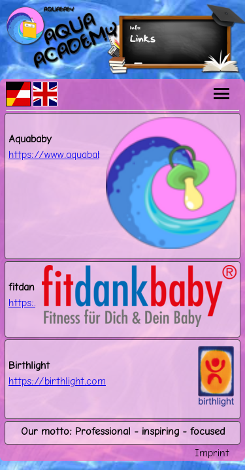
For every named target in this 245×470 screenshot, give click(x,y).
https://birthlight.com (57, 381)
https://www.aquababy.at (63, 154)
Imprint (212, 452)
